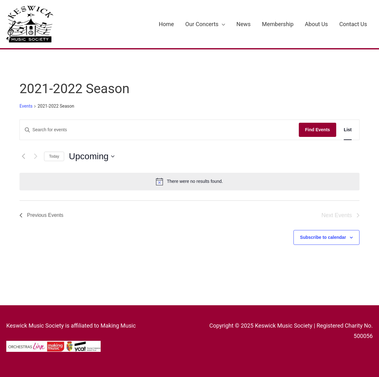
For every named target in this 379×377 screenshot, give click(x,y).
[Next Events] (35, 156)
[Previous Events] (23, 156)
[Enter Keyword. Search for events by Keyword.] (159, 130)
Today (54, 156)
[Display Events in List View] (348, 130)
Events (26, 106)
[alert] (189, 181)
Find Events (317, 129)
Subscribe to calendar (323, 237)
